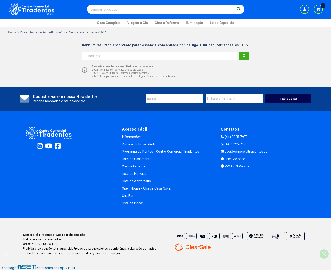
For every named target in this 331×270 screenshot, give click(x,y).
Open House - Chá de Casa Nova (146, 188)
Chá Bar (128, 196)
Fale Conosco (233, 159)
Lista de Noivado (134, 174)
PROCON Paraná (235, 166)
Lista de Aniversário (136, 181)
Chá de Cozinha (133, 166)
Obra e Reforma (167, 23)
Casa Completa (108, 23)
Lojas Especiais (222, 23)
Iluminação (194, 23)
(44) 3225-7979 (234, 137)
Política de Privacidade (139, 144)
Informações (131, 137)
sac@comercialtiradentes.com (246, 152)
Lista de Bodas (133, 203)
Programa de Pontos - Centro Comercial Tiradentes (160, 152)
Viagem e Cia (137, 23)
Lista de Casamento (136, 159)
